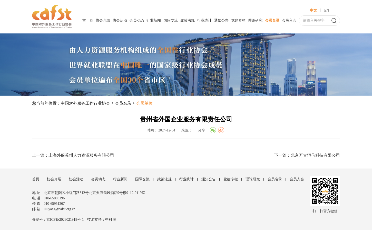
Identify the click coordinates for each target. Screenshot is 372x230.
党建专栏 (238, 20)
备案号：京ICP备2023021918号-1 (58, 220)
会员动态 (137, 20)
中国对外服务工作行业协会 (85, 103)
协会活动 (120, 20)
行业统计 (204, 20)
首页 (35, 179)
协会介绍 (103, 20)
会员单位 (144, 103)
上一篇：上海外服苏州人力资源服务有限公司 (73, 155)
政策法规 (187, 20)
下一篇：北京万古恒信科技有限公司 (307, 155)
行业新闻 (153, 20)
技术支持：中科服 (101, 220)
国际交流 (170, 20)
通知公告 (221, 20)
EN (326, 10)
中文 (313, 10)
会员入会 (289, 20)
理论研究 (255, 20)
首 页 (87, 20)
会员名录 (272, 20)
